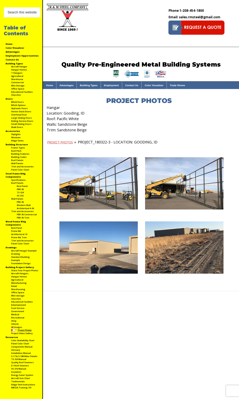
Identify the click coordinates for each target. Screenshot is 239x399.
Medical (15, 314)
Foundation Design (21, 263)
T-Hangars (16, 72)
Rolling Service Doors (22, 121)
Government (17, 311)
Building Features (20, 153)
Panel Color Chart (20, 169)
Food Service (17, 308)
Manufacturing (19, 282)
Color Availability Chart (22, 340)
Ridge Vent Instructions (23, 384)
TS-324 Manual (18, 359)
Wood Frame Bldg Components (16, 223)
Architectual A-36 (25, 208)
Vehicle (15, 324)
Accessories (13, 131)
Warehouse (17, 79)
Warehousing (18, 289)
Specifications (18, 180)
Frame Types (18, 147)
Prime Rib (16, 231)
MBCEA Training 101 (21, 387)
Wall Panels (17, 163)
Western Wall (24, 205)
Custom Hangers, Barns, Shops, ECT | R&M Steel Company (67, 17)
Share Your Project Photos (24, 270)
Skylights (16, 134)
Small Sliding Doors (21, 124)
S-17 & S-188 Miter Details (24, 356)
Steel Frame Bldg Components (16, 175)
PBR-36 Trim (23, 217)
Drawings (11, 247)
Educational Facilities (22, 91)
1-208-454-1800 (186, 10)
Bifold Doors (17, 102)
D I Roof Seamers (20, 365)
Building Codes (19, 157)
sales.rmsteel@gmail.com (194, 17)
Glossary (15, 349)
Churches (16, 94)
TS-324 (20, 192)
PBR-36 (20, 189)
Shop (13, 320)
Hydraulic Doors (19, 108)
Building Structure (17, 144)
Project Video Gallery (22, 333)
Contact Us (12, 59)
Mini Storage (17, 85)
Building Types (14, 63)
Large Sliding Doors (21, 117)
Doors (9, 98)
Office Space (17, 88)
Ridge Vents (17, 140)
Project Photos (25, 330)
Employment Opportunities (22, 55)
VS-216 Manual (18, 368)
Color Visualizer (15, 47)
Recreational (17, 317)
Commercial (17, 82)
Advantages (13, 51)
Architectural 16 (19, 234)
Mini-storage (17, 295)
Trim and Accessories (22, 166)
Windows (16, 137)
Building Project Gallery (20, 267)
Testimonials (18, 381)
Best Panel (22, 186)
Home (9, 44)
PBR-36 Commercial (27, 214)
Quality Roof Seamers (22, 362)
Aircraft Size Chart (20, 378)
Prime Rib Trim (19, 237)
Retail (14, 286)
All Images (16, 327)
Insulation (16, 371)
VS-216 (20, 195)
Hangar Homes (19, 69)
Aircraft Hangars (19, 273)
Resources (12, 337)
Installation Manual (21, 353)
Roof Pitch (16, 150)
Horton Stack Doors (21, 111)
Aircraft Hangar (19, 66)
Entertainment (18, 304)
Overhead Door (19, 114)
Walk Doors (17, 127)
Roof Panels (17, 160)
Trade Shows (177, 85)
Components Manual (21, 346)
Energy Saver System (22, 375)
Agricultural (17, 76)
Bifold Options (18, 105)
